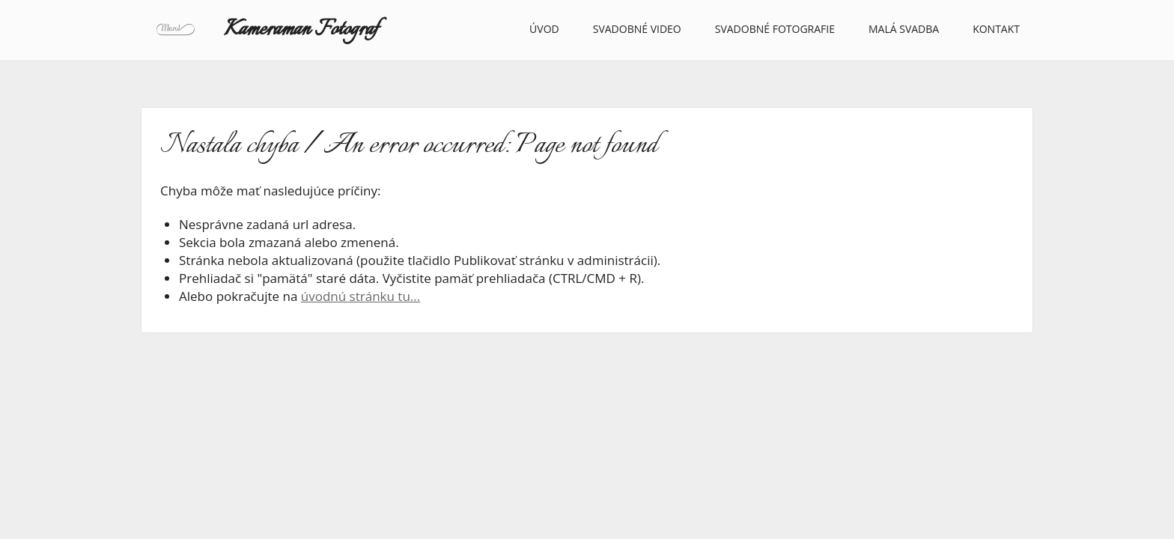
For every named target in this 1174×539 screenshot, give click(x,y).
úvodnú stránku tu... (360, 296)
